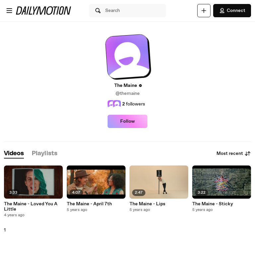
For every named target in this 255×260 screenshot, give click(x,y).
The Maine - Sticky (212, 204)
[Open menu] (9, 10)
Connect (232, 10)
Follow (127, 121)
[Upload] (204, 10)
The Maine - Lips (147, 204)
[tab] (14, 154)
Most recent (233, 153)
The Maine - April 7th (89, 204)
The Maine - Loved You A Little (30, 206)
